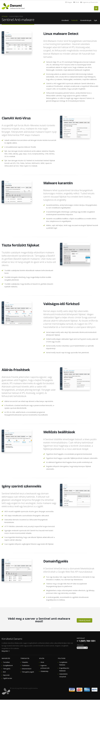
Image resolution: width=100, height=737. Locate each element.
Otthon (4, 16)
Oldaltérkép (44, 671)
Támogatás (6, 669)
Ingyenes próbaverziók (89, 2)
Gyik (95, 20)
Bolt (4, 672)
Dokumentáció (26, 669)
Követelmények (85, 20)
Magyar (68, 2)
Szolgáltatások (8, 665)
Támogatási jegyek (28, 672)
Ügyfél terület (7, 678)
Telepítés (25, 662)
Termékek (6, 662)
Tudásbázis (25, 665)
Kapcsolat (6, 675)
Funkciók (74, 20)
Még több (5, 651)
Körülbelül (65, 20)
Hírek (76, 2)
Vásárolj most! (84, 620)
